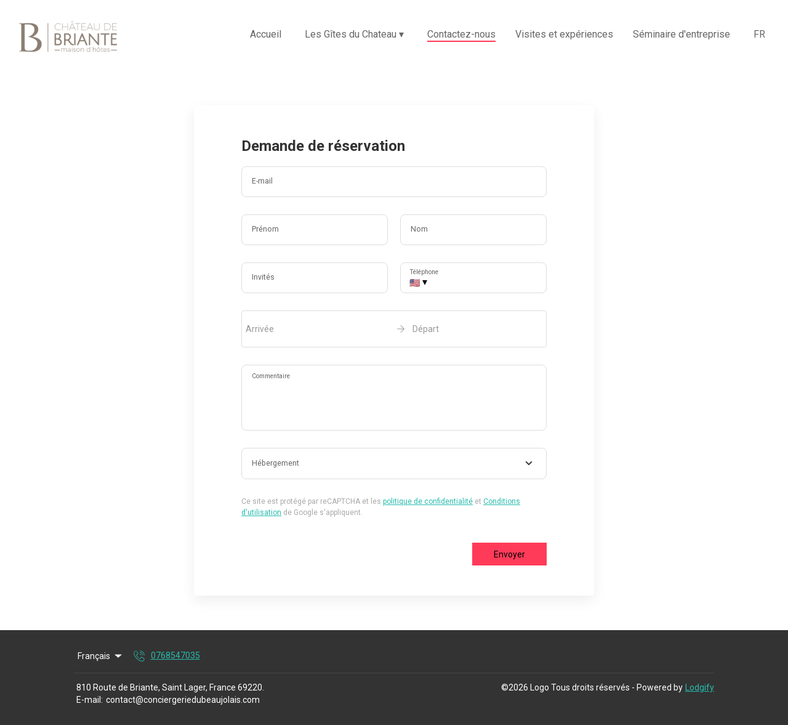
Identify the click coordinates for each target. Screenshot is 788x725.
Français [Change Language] (101, 656)
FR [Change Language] (759, 34)
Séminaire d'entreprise (681, 34)
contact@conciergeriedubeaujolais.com (183, 700)
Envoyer (509, 554)
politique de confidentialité (428, 501)
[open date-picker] (394, 328)
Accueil (265, 34)
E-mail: (89, 700)
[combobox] (394, 464)
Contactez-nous (461, 34)
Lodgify (699, 687)
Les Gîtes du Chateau (354, 34)
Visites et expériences (564, 34)
